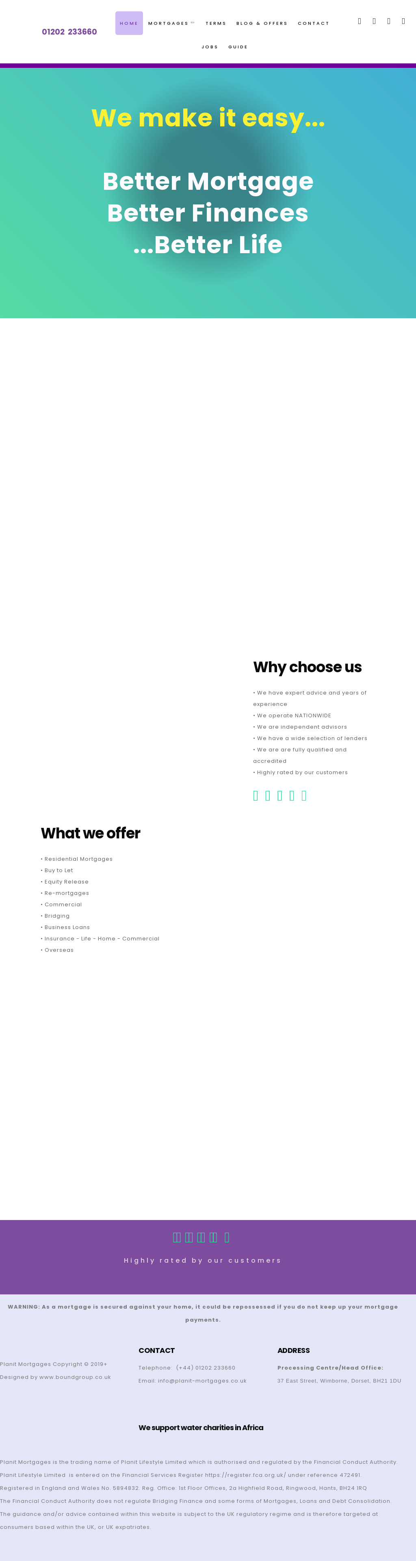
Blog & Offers (262, 23)
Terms (216, 23)
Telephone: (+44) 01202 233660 (187, 1368)
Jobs (210, 46)
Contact (314, 23)
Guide (238, 46)
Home (129, 23)
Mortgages (171, 23)
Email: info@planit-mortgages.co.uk (193, 1381)
